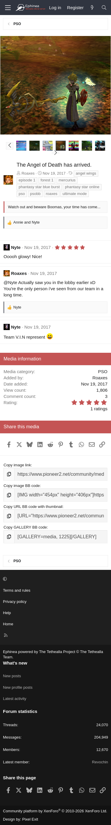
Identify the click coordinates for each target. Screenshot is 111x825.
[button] (9, 146)
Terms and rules (16, 590)
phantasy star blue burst (39, 187)
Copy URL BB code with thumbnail (33, 506)
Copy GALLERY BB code (25, 527)
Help (7, 613)
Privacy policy (14, 601)
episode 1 (27, 180)
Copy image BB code (22, 485)
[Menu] (7, 7)
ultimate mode (74, 193)
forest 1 (47, 180)
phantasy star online (82, 187)
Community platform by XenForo (55, 811)
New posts (12, 676)
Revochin (100, 762)
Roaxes (28, 173)
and (26, 222)
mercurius (67, 180)
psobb (35, 193)
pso (22, 193)
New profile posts (18, 687)
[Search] (104, 7)
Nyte (16, 247)
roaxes (51, 193)
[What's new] (92, 7)
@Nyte (10, 282)
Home (8, 624)
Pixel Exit (30, 819)
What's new (15, 662)
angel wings (86, 173)
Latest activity (14, 698)
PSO (102, 371)
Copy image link (17, 465)
